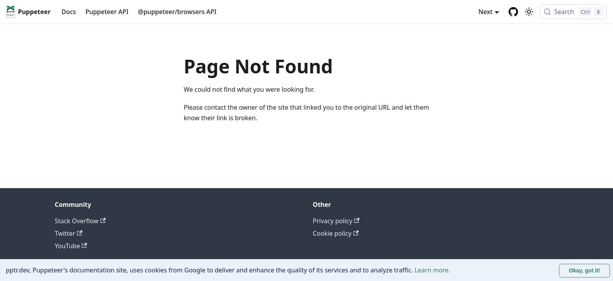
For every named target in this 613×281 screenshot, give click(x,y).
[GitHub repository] (513, 11)
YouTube (71, 246)
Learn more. (432, 270)
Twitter (68, 233)
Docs (68, 11)
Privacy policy (336, 221)
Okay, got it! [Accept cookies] (584, 270)
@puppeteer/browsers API (177, 11)
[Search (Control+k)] (573, 11)
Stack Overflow (80, 221)
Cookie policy (335, 233)
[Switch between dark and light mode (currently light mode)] (529, 11)
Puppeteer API (106, 11)
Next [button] (486, 11)
